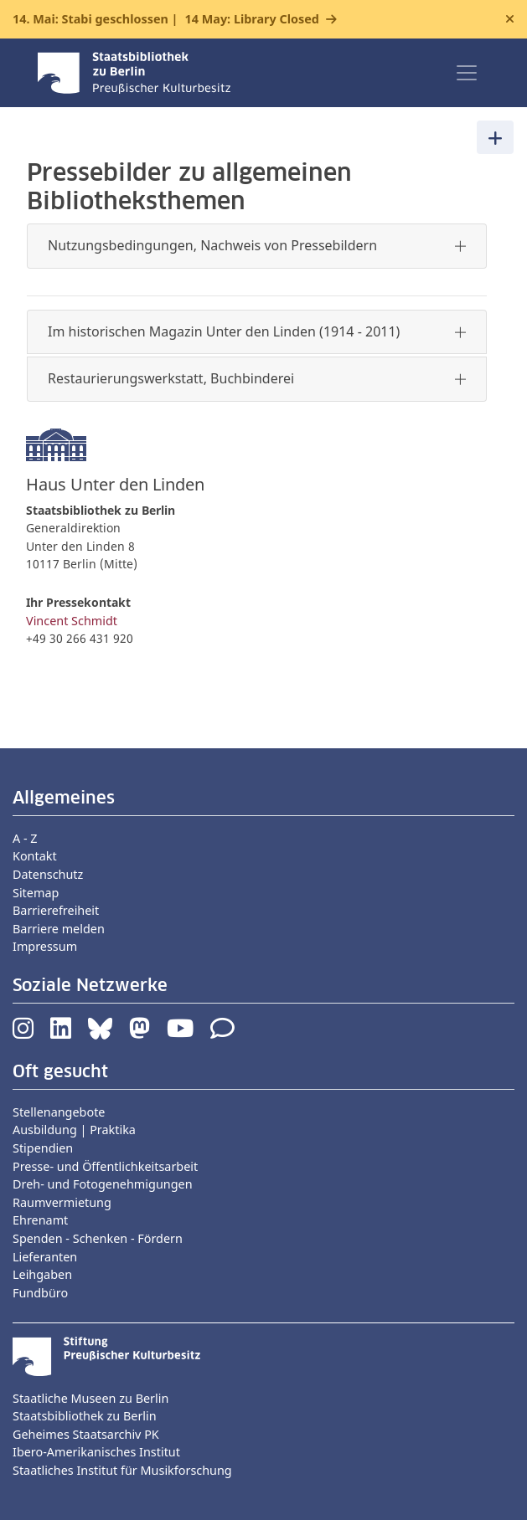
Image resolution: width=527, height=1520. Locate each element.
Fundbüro (40, 1293)
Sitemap (36, 893)
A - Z (25, 838)
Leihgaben (42, 1274)
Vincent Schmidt (71, 621)
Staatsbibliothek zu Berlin (85, 1416)
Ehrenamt (40, 1220)
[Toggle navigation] (466, 73)
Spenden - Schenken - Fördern (98, 1238)
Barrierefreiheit (56, 910)
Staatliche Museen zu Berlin (90, 1398)
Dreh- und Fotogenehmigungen (103, 1184)
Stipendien (43, 1148)
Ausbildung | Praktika (74, 1129)
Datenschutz (48, 874)
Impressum (45, 946)
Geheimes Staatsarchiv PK (86, 1434)
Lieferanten (45, 1257)
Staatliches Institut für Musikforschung (122, 1470)
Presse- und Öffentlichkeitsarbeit (105, 1166)
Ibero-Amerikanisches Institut (96, 1452)
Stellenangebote (59, 1112)
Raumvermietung (62, 1202)
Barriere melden (59, 929)
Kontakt (35, 856)
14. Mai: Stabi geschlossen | (166, 19)
